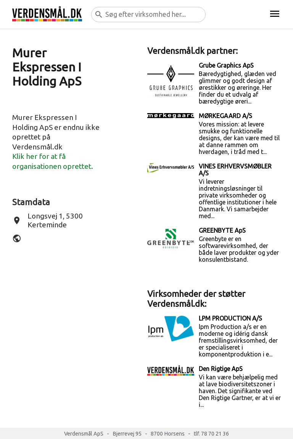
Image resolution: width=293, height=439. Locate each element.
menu (275, 14)
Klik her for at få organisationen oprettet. (52, 161)
